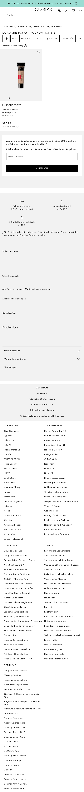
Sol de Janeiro (11, 468)
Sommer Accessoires (14, 788)
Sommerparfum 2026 (14, 774)
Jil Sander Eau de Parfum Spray (19, 626)
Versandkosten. (43, 289)
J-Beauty (8, 770)
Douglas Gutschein (13, 551)
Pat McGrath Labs (12, 529)
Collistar (8, 520)
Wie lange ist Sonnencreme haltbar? (61, 565)
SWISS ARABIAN (12, 459)
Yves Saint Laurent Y (14, 565)
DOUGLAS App (11, 751)
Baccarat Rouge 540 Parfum (17, 574)
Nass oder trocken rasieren (57, 630)
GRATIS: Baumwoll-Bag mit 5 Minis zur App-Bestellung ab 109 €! (34, 3)
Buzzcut (48, 607)
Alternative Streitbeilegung (42, 399)
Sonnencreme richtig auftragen (59, 560)
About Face (9, 482)
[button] (42, 350)
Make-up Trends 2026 (14, 727)
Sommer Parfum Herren (15, 779)
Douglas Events (11, 765)
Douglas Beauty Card (14, 737)
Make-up (38, 27)
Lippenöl (48, 473)
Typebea (8, 435)
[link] (21, 88)
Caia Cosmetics (11, 431)
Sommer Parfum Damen (15, 784)
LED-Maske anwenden (55, 621)
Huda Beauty (10, 464)
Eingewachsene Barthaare (57, 534)
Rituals (7, 492)
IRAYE (7, 473)
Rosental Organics (13, 501)
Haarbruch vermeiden (54, 654)
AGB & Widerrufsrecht (42, 404)
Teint (46, 27)
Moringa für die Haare (55, 515)
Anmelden (42, 168)
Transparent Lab (12, 450)
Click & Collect (11, 741)
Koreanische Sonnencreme (57, 551)
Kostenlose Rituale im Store (17, 689)
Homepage (9, 27)
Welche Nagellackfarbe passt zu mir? (62, 635)
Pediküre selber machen (55, 487)
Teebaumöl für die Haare (56, 602)
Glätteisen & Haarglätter (56, 496)
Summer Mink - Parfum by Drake (19, 560)
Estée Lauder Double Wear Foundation (23, 621)
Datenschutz (42, 388)
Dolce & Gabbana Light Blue (18, 602)
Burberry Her (10, 635)
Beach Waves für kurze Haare (58, 616)
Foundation (49, 468)
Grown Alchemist (12, 525)
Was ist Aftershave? (53, 644)
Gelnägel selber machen (56, 492)
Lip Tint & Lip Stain (53, 450)
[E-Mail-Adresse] (42, 156)
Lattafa (7, 454)
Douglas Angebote (13, 718)
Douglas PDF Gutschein (15, 555)
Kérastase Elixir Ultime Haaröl (18, 630)
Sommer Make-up (52, 569)
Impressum (42, 393)
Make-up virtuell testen (15, 755)
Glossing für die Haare (55, 482)
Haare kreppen (51, 593)
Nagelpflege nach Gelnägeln (58, 525)
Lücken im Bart (51, 640)
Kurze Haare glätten (53, 649)
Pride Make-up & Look (55, 588)
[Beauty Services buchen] (59, 10)
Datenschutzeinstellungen (42, 410)
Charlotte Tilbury (12, 487)
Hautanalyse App (12, 760)
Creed (7, 511)
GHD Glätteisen (51, 459)
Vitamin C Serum (52, 506)
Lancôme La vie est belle (16, 612)
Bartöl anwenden (52, 529)
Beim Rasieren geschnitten (57, 626)
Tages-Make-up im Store (16, 680)
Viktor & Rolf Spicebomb (16, 640)
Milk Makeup (10, 440)
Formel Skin (9, 496)
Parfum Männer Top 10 (55, 435)
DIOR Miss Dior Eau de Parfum (19, 588)
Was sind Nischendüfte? (56, 659)
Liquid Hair (49, 598)
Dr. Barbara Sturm (12, 515)
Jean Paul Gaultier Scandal (17, 593)
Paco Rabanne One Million (17, 649)
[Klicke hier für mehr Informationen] (75, 3)
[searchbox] (42, 15)
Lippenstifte (50, 464)
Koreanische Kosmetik (54, 445)
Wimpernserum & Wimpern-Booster (61, 501)
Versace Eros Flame (13, 644)
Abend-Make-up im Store (16, 684)
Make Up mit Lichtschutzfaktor (58, 574)
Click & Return (11, 746)
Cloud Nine (9, 534)
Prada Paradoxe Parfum (15, 569)
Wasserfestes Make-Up (55, 579)
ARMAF (7, 445)
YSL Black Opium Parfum (16, 654)
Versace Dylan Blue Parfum (17, 616)
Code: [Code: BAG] (67, 3)
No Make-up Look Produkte (57, 583)
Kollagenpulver (51, 454)
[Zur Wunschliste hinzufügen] (38, 52)
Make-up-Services (12, 675)
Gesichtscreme (51, 511)
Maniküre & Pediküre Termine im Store (22, 709)
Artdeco (8, 506)
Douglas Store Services (15, 670)
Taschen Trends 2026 (14, 732)
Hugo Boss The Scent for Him (18, 659)
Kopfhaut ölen (51, 612)
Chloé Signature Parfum (15, 607)
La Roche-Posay (24, 27)
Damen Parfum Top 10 (55, 431)
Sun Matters (10, 478)
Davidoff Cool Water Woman (18, 583)
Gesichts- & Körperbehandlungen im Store (21, 695)
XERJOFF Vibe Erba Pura (16, 579)
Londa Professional (13, 539)
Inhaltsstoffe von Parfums (56, 520)
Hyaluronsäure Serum (54, 478)
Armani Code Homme (14, 598)
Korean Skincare (52, 440)
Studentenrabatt (12, 713)
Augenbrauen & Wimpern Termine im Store (22, 703)
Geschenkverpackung (14, 723)
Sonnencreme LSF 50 (54, 555)
